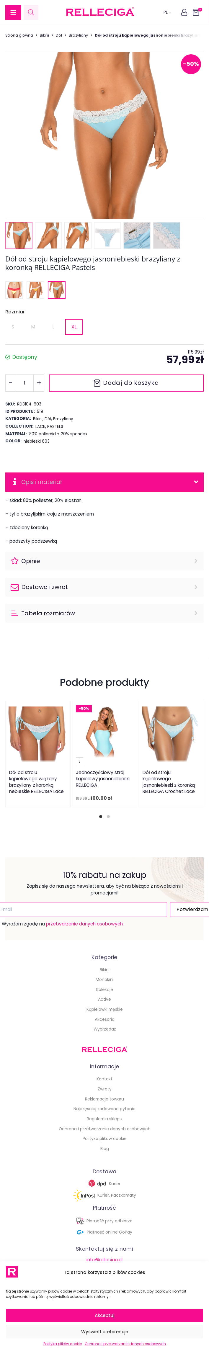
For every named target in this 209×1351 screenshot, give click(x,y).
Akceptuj (105, 1315)
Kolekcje (104, 990)
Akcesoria (105, 1020)
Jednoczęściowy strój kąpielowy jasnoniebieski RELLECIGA (103, 779)
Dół (59, 35)
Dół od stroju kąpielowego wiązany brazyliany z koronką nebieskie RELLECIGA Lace (36, 782)
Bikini (44, 35)
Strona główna (19, 35)
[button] (13, 12)
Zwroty (105, 1089)
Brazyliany (78, 35)
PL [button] (167, 12)
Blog (104, 1149)
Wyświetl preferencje (104, 1332)
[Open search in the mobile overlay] (31, 12)
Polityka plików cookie (62, 1343)
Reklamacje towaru (104, 1099)
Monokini (105, 980)
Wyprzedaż (105, 1030)
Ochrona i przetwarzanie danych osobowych (125, 1343)
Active (104, 1000)
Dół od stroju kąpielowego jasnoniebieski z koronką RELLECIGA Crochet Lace (169, 782)
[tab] (101, 817)
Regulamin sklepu (104, 1119)
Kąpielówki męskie (104, 1010)
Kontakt (104, 1079)
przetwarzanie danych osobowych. (83, 924)
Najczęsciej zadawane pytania (104, 1109)
